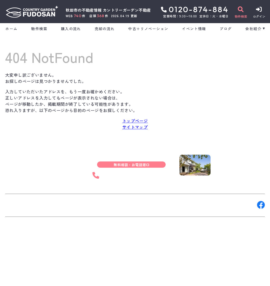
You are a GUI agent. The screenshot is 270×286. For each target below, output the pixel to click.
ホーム (11, 28)
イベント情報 (194, 28)
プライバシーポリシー (95, 278)
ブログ (226, 28)
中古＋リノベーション (148, 28)
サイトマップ (135, 127)
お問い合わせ (20, 205)
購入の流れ (71, 28)
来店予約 (63, 205)
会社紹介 (253, 28)
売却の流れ (105, 28)
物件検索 (39, 28)
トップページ (135, 121)
